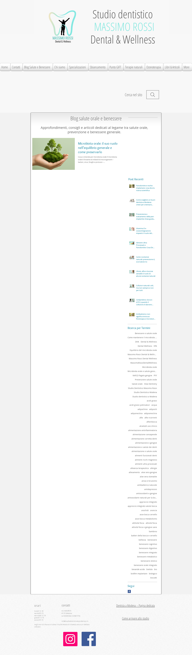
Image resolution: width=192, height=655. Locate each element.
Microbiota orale (149, 367)
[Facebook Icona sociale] (89, 639)
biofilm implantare (139, 573)
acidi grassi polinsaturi (139, 405)
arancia (153, 510)
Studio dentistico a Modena (144, 396)
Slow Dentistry (150, 384)
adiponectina (137, 413)
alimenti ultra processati (146, 464)
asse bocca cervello (148, 514)
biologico (153, 573)
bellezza (142, 540)
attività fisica (151, 523)
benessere (152, 540)
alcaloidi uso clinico (148, 426)
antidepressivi (150, 489)
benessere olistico (149, 561)
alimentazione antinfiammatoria (142, 430)
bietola (149, 569)
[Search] (152, 94)
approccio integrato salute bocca (142, 506)
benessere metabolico (147, 556)
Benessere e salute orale (146, 333)
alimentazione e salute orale (144, 451)
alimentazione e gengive (146, 443)
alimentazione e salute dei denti (142, 447)
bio (155, 569)
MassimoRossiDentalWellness (143, 363)
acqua (154, 405)
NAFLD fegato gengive (142, 375)
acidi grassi (152, 400)
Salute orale (137, 384)
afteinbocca (152, 421)
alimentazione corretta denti (144, 438)
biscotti (153, 577)
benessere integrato (148, 552)
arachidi (145, 510)
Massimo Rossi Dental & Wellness (142, 354)
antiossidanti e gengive (146, 493)
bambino (153, 531)
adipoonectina (150, 413)
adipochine (143, 409)
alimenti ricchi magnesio (146, 460)
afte (141, 417)
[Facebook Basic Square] (129, 591)
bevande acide (138, 569)
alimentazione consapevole (145, 434)
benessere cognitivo (148, 544)
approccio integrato (148, 502)
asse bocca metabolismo (146, 518)
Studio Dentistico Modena (145, 392)
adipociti (153, 409)
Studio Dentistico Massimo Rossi (142, 388)
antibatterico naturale (147, 485)
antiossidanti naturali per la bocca (142, 497)
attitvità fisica (138, 523)
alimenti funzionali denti (146, 455)
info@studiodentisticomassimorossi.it (75, 621)
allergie (153, 468)
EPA (155, 346)
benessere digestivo (148, 548)
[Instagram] (70, 639)
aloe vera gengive (149, 472)
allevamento (134, 472)
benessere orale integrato (145, 565)
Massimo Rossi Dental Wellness (143, 358)
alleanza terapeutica (139, 468)
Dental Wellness (145, 346)
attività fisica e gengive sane (144, 527)
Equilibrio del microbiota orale (143, 350)
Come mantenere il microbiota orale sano (142, 337)
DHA (137, 341)
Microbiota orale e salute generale (142, 371)
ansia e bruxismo (149, 481)
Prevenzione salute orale (146, 379)
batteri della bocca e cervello (144, 535)
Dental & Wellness (149, 341)
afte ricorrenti (151, 417)
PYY (155, 375)
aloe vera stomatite (148, 476)
